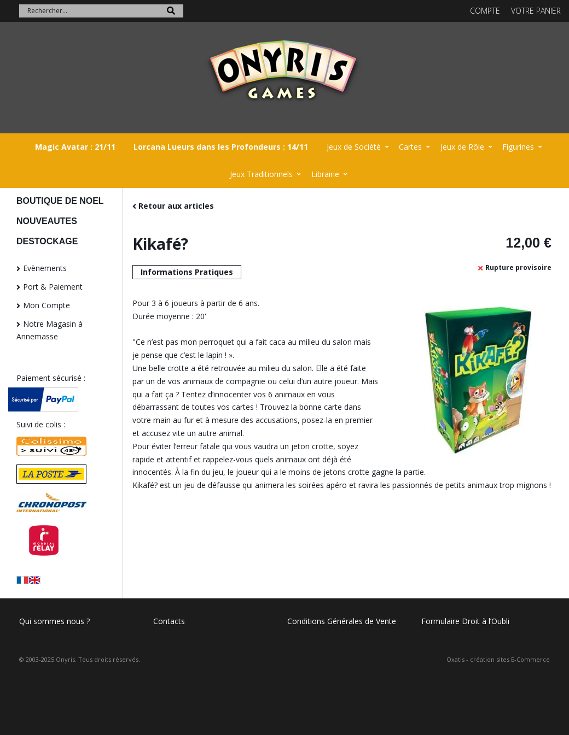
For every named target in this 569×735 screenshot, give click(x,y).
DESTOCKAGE (47, 241)
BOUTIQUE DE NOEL (60, 200)
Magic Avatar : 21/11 (75, 147)
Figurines (518, 147)
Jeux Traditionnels (261, 174)
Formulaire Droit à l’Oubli (465, 621)
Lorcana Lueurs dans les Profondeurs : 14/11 (220, 147)
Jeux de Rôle (462, 147)
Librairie (325, 174)
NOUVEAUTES (46, 221)
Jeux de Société (354, 147)
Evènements (45, 268)
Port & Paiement (53, 286)
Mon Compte (46, 305)
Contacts (169, 621)
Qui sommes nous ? (54, 621)
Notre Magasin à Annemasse (49, 330)
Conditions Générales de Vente (341, 621)
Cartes (410, 147)
